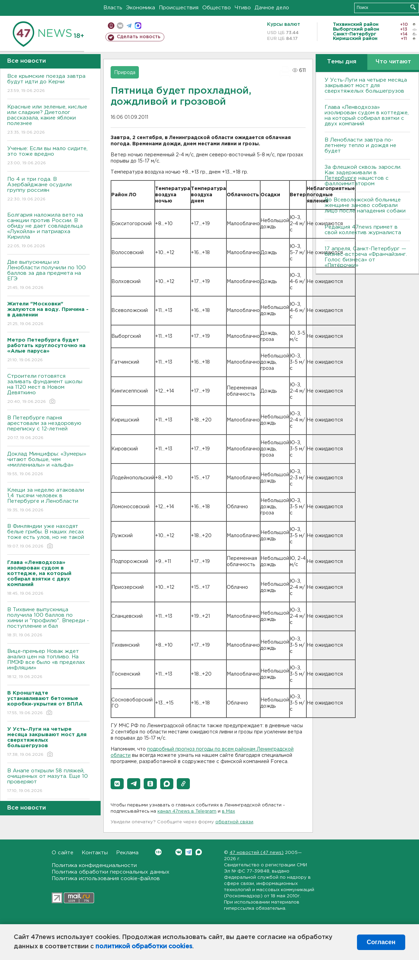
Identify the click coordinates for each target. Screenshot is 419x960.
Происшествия (178, 8)
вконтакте (120, 25)
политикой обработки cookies (143, 946)
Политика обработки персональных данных (111, 872)
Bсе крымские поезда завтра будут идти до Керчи (48, 84)
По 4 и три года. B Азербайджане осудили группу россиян (48, 189)
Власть (112, 8)
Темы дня (341, 61)
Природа (124, 73)
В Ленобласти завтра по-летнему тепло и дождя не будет (360, 145)
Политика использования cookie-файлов (106, 878)
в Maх (228, 811)
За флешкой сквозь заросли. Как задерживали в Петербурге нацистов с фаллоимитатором (363, 175)
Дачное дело (272, 8)
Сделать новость (139, 37)
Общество (216, 8)
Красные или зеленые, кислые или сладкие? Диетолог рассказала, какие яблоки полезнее (48, 120)
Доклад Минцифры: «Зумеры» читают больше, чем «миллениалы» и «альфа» (48, 464)
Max (198, 852)
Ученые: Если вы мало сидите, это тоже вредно (48, 156)
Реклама (127, 853)
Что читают (393, 61)
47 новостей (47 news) (256, 853)
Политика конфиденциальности (94, 865)
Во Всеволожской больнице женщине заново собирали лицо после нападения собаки (365, 205)
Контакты (95, 853)
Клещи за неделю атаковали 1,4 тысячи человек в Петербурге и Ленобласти (48, 500)
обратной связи (234, 822)
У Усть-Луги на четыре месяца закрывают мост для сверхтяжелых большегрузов (366, 85)
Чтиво (243, 8)
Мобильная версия (111, 25)
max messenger (138, 25)
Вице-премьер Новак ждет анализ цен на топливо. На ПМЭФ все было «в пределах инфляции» (48, 664)
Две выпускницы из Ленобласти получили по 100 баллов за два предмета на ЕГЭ (48, 275)
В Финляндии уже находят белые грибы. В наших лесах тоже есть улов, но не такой (48, 536)
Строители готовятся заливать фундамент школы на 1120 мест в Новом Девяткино (48, 389)
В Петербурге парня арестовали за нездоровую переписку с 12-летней (48, 428)
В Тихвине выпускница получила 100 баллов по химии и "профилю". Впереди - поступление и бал (48, 622)
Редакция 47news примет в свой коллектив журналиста (363, 230)
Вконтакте (158, 852)
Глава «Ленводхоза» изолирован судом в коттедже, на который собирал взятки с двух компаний (367, 115)
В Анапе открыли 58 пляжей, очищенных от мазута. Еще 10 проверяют (48, 781)
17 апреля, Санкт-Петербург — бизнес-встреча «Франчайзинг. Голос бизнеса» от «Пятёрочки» (366, 257)
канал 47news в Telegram (186, 811)
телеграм (129, 25)
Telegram (188, 852)
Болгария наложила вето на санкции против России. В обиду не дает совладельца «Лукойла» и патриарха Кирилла (48, 231)
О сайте (62, 853)
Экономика (140, 8)
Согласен (381, 942)
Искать (413, 7)
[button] (117, 783)
